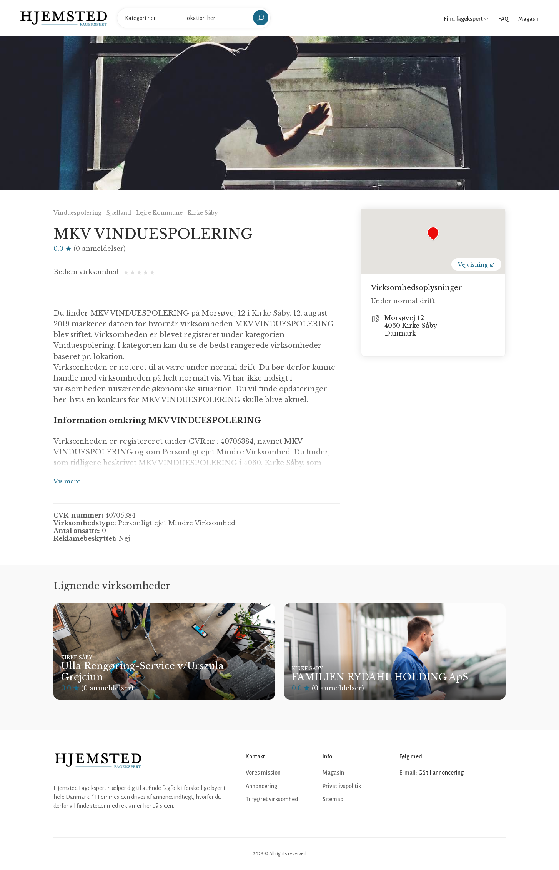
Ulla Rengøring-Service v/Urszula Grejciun (142, 671)
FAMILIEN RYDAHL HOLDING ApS (380, 677)
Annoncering (261, 786)
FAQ (503, 19)
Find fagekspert (466, 19)
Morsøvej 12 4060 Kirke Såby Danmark (410, 325)
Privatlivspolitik (342, 786)
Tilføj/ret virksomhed (272, 799)
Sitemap (333, 799)
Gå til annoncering (441, 773)
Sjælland (118, 212)
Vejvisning (476, 264)
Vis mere (66, 481)
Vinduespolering (77, 212)
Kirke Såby (203, 212)
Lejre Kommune (159, 212)
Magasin (529, 19)
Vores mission (263, 773)
